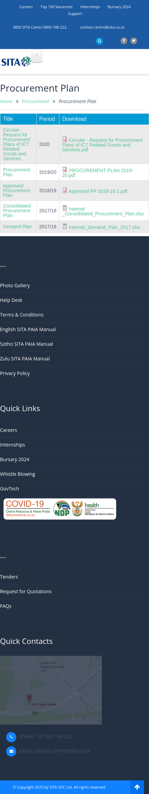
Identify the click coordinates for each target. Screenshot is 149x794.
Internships (90, 6)
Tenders (9, 576)
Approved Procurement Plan (16, 190)
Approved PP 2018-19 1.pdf (98, 191)
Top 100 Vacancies (56, 6)
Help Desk (11, 300)
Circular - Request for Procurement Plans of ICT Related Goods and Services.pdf (102, 144)
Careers (26, 6)
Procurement (35, 101)
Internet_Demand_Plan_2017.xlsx (105, 227)
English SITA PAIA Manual (28, 329)
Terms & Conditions (22, 314)
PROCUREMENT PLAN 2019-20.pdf (97, 173)
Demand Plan (17, 226)
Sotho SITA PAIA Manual (26, 344)
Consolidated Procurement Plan (17, 210)
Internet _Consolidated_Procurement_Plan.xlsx (103, 211)
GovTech (9, 488)
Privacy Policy (15, 373)
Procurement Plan (16, 172)
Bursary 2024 (119, 6)
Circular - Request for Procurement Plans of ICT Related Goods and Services (16, 144)
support (75, 13)
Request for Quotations (26, 591)
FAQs (6, 606)
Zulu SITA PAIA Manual (25, 358)
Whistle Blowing (17, 474)
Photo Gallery (15, 285)
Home (6, 101)
